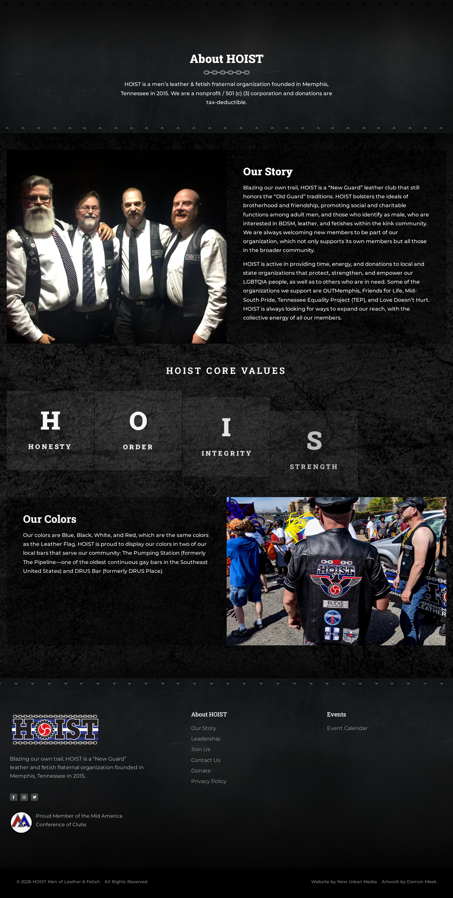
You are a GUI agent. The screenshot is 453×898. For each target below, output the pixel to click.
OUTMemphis (341, 291)
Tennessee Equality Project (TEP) (321, 300)
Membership (142, 16)
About (101, 16)
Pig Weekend (192, 16)
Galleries (277, 16)
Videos (313, 16)
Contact (347, 16)
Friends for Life (382, 291)
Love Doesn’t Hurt (404, 300)
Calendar (236, 16)
